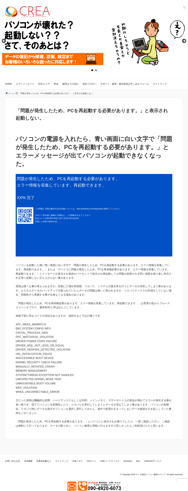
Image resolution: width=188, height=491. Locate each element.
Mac (138, 461)
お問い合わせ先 (12, 461)
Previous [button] (4, 41)
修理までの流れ (70, 84)
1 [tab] (92, 70)
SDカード (91, 461)
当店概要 (28, 461)
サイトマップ (160, 84)
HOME (8, 84)
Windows (127, 461)
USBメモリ (77, 461)
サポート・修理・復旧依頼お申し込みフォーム (124, 84)
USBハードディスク (110, 461)
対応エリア (44, 84)
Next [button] (183, 41)
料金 (56, 84)
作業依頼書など (43, 461)
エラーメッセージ (25, 84)
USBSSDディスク (152, 461)
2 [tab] (96, 70)
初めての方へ (89, 84)
